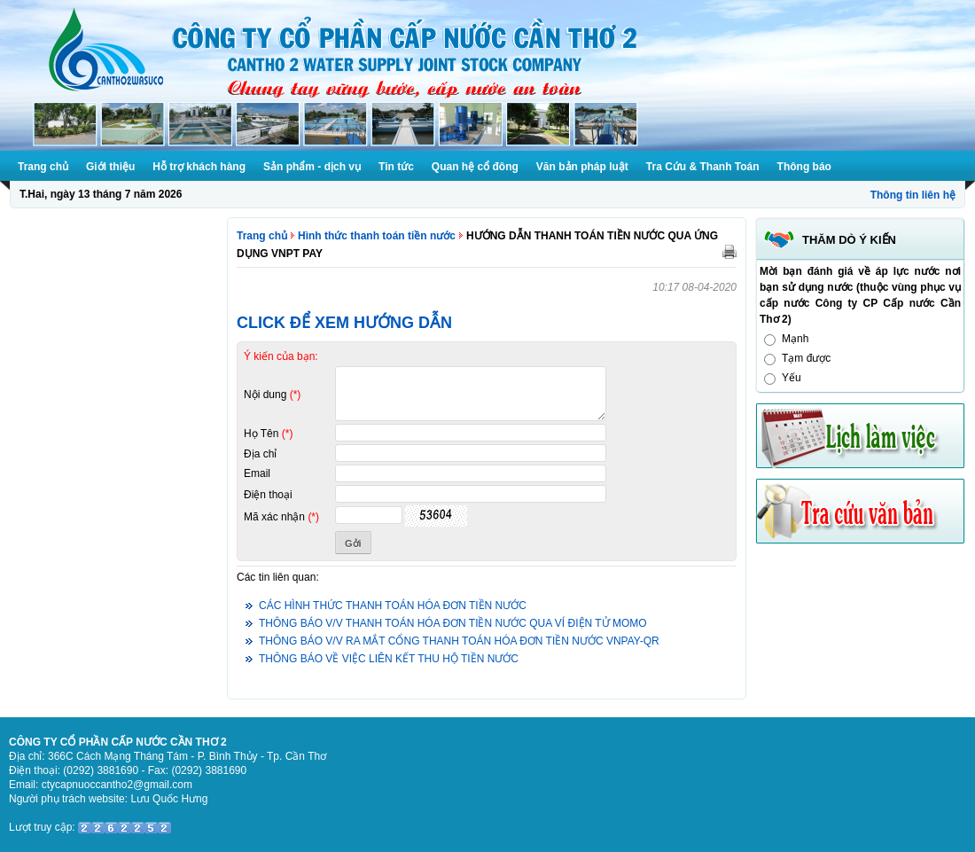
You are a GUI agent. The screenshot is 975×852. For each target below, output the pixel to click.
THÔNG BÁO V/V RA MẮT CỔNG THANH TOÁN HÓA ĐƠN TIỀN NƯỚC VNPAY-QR (459, 641)
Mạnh (795, 338)
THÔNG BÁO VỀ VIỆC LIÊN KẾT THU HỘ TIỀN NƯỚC (389, 659)
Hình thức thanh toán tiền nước (377, 236)
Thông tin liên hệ (913, 195)
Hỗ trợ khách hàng (199, 166)
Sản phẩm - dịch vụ (312, 166)
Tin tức (396, 166)
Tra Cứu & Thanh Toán (703, 166)
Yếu (791, 377)
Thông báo (804, 166)
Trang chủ (43, 166)
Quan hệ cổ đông (475, 166)
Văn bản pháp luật (582, 166)
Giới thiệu (110, 166)
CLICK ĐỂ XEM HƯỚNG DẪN (344, 323)
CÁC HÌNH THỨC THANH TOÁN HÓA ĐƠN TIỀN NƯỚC (392, 605)
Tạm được (806, 358)
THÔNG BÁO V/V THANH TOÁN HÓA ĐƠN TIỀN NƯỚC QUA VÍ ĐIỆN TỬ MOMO (453, 623)
